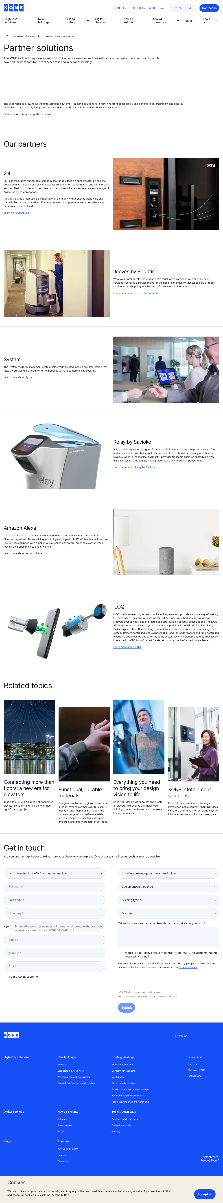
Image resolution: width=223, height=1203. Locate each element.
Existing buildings (123, 1057)
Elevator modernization (123, 1083)
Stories (61, 1131)
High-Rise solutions (16, 1057)
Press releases (65, 1125)
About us (63, 1141)
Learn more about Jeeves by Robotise (135, 293)
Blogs (7, 1141)
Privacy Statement (188, 967)
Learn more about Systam (19, 377)
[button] (19, 20)
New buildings (18, 36)
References (63, 1119)
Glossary (116, 1131)
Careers (62, 1155)
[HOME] (7, 36)
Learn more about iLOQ (127, 646)
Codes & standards (121, 1125)
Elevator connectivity (122, 1064)
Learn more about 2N (16, 212)
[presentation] (141, 980)
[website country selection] (156, 8)
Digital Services (14, 1111)
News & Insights (68, 1111)
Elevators (32, 36)
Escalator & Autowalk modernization (130, 1089)
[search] (180, 8)
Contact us (63, 1161)
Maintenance (118, 1077)
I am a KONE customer (21, 976)
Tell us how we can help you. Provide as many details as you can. (160, 923)
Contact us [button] (209, 8)
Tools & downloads (124, 1111)
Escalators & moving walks (71, 1070)
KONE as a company (68, 1148)
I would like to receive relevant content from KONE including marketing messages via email (167, 954)
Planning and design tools (125, 1119)
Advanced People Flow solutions (74, 1077)
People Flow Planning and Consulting (76, 1083)
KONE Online (139, 8)
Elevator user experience (124, 1070)
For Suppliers (194, 1076)
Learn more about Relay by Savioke (134, 467)
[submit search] (190, 8)
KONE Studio (121, 8)
